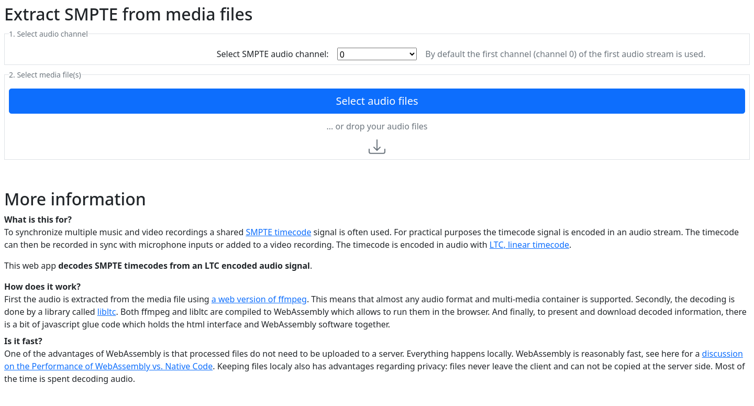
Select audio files (377, 101)
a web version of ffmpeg (259, 299)
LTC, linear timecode (529, 244)
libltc (106, 311)
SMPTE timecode (278, 232)
